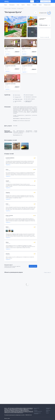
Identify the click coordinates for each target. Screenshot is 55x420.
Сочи (18, 4)
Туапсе (23, 4)
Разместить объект (48, 411)
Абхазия (34, 4)
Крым (5, 4)
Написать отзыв (33, 266)
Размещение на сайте (48, 408)
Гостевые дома (20, 8)
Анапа (40, 4)
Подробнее (7, 71)
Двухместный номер (9, 48)
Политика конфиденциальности (38, 411)
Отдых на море (7, 8)
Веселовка (14, 8)
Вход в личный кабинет (36, 408)
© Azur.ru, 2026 (7, 418)
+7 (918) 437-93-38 (43, 25)
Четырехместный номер (10, 65)
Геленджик (12, 4)
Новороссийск (47, 4)
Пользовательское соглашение (37, 413)
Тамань (28, 4)
